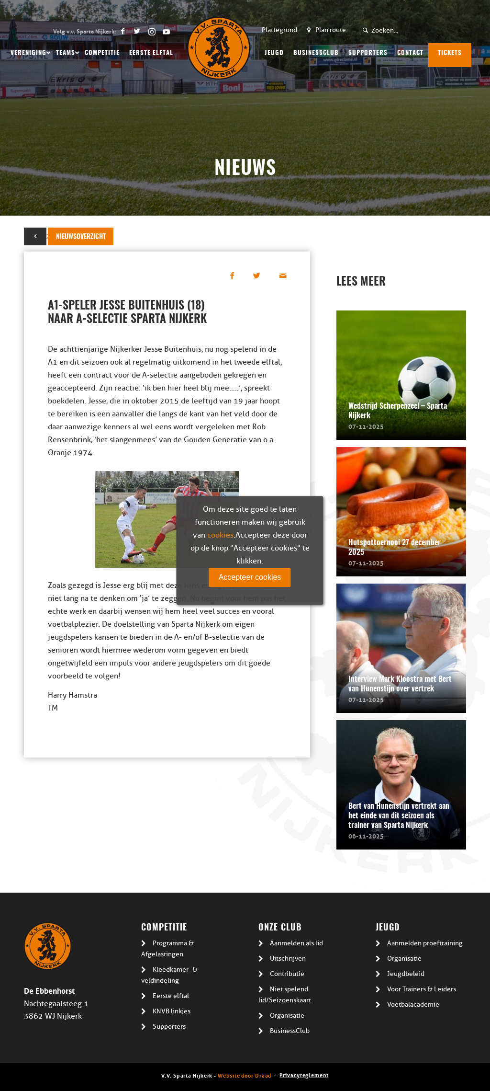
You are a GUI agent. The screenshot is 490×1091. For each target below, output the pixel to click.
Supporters (169, 1026)
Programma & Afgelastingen (167, 948)
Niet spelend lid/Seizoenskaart (284, 994)
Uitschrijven (288, 958)
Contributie (287, 974)
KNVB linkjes (171, 1011)
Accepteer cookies (250, 577)
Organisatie (287, 1015)
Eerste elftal (171, 996)
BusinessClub (290, 1031)
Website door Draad (244, 1075)
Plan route (330, 30)
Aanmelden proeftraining (425, 943)
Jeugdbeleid (405, 974)
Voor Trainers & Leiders (421, 989)
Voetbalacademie (413, 1004)
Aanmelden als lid (296, 943)
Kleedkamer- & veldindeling (169, 975)
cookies (220, 535)
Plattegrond (279, 30)
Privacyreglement (303, 1074)
